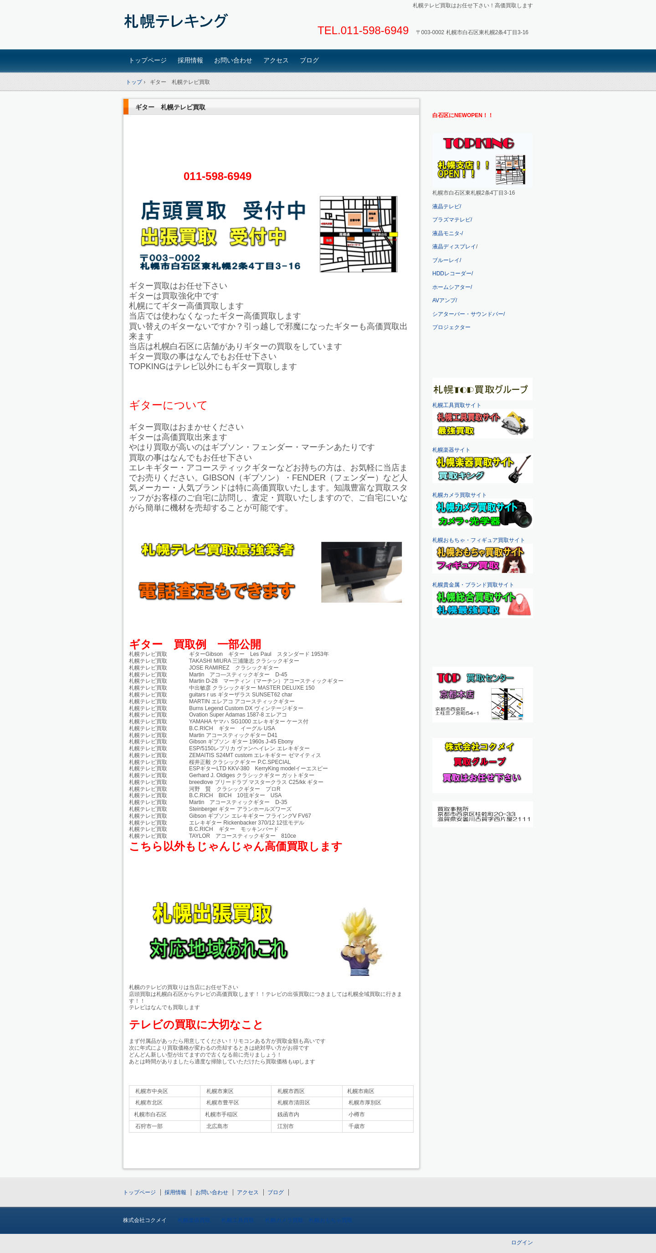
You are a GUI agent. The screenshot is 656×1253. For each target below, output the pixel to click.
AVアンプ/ (444, 300)
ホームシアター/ (452, 287)
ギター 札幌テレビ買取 (170, 107)
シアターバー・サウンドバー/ (468, 314)
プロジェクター (451, 327)
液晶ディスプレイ (454, 246)
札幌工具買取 (237, 1220)
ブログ (309, 60)
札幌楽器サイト (451, 450)
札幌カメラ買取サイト (459, 495)
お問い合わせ (233, 60)
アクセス (276, 60)
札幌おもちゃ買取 (331, 1220)
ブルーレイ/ (446, 260)
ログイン (522, 1242)
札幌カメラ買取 (284, 1220)
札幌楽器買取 (194, 1220)
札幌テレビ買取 (187, 25)
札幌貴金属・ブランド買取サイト (473, 585)
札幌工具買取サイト (457, 405)
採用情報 (190, 60)
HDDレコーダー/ (452, 273)
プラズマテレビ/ (452, 220)
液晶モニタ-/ (447, 233)
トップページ (147, 60)
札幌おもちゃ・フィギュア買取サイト (478, 540)
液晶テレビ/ (446, 206)
